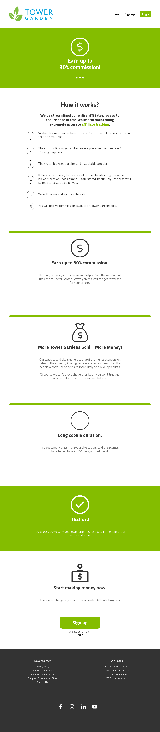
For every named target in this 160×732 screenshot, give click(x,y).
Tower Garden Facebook (117, 666)
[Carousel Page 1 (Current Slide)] (77, 78)
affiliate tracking (95, 124)
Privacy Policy (42, 666)
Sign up (130, 14)
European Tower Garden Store (42, 678)
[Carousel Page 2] (80, 78)
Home (115, 14)
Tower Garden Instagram (117, 670)
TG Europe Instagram (117, 678)
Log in (80, 634)
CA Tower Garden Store (42, 674)
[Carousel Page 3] (83, 78)
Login (145, 14)
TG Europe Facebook (117, 674)
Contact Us (42, 682)
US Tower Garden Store (42, 670)
